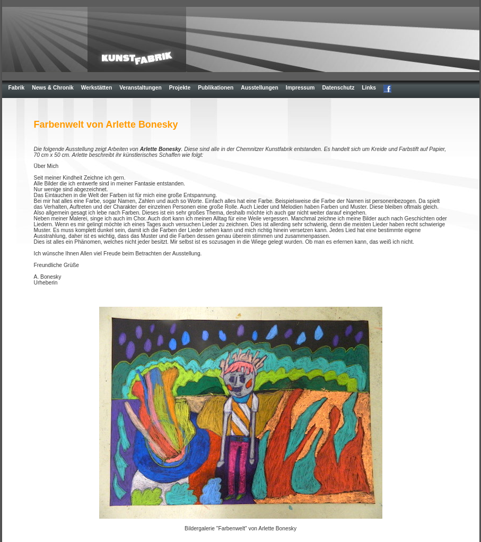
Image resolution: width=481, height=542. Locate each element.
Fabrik (16, 88)
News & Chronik (52, 88)
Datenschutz (338, 88)
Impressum (300, 88)
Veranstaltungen (140, 88)
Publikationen (215, 88)
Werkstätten (96, 88)
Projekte (179, 88)
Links (369, 88)
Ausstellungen (259, 88)
